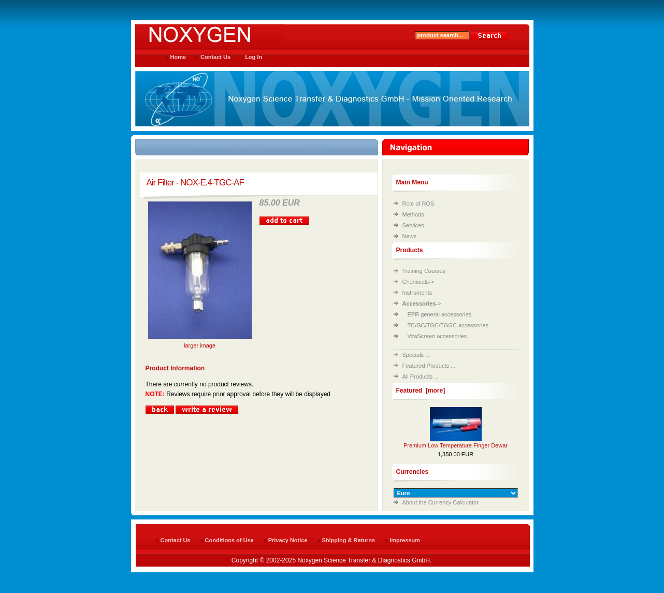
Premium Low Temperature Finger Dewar (455, 445)
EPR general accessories (440, 314)
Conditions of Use (229, 540)
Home (178, 57)
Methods (413, 214)
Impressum (404, 540)
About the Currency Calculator (440, 502)
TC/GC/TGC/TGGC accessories (448, 325)
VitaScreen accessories (437, 336)
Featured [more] (420, 390)
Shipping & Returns (349, 540)
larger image (200, 343)
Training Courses (423, 271)
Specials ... (416, 355)
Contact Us (215, 57)
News (409, 236)
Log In (253, 57)
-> (421, 303)
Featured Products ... (429, 366)
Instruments (417, 293)
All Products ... (420, 376)
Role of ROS (418, 203)
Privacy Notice (288, 540)
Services (413, 225)
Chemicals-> (418, 282)
